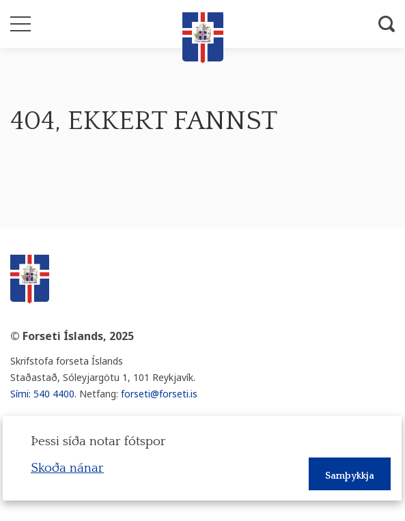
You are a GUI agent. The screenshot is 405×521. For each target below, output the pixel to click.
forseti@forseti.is (159, 393)
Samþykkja (349, 475)
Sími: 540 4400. (43, 393)
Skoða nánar (67, 468)
